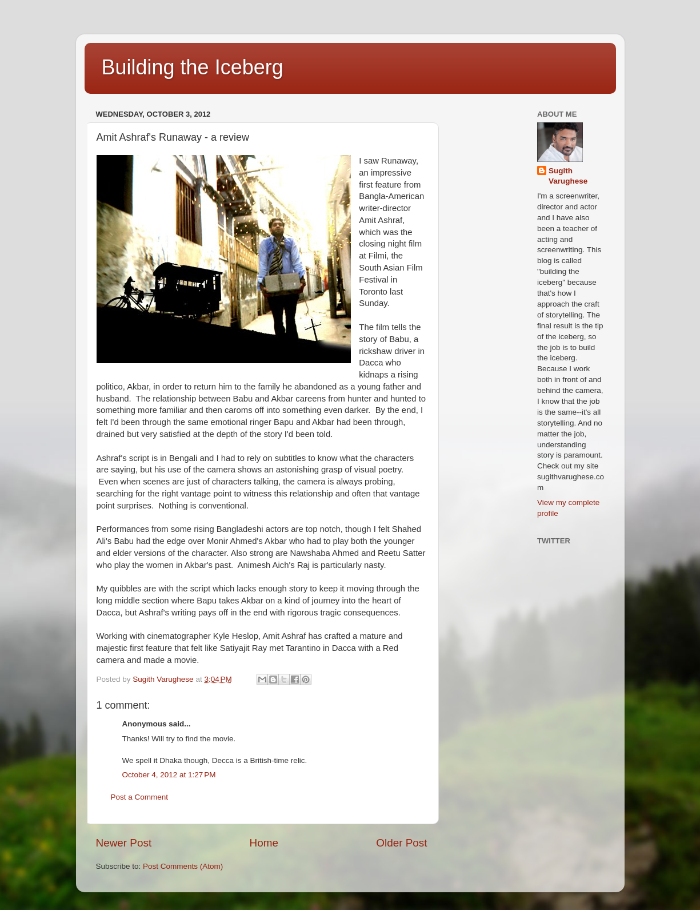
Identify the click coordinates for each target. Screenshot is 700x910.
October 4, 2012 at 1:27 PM (169, 774)
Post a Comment (140, 797)
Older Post (401, 843)
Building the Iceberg (192, 67)
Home (264, 843)
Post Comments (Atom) (183, 866)
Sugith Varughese (568, 176)
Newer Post (124, 843)
